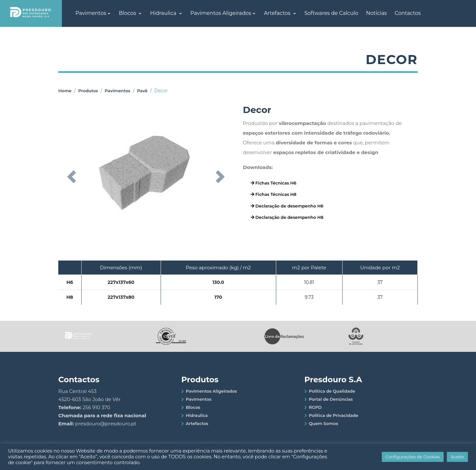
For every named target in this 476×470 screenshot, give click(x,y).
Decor (161, 91)
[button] (71, 177)
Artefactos (278, 13)
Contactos (408, 13)
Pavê (142, 90)
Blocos (128, 13)
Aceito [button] (457, 456)
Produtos (88, 90)
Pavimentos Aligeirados (220, 13)
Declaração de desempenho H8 (287, 217)
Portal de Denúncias (331, 399)
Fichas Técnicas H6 (273, 182)
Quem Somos (323, 423)
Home (65, 90)
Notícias (376, 13)
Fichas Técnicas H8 (273, 194)
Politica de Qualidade (332, 391)
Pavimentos (90, 13)
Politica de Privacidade (333, 415)
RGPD (315, 407)
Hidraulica (163, 13)
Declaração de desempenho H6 (287, 205)
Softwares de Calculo (331, 13)
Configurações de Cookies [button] (413, 456)
